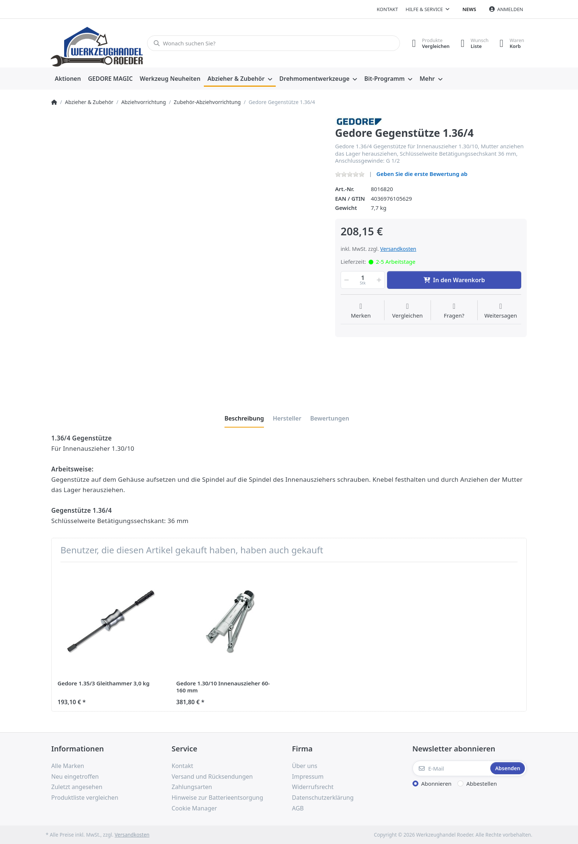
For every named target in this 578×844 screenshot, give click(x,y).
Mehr (427, 79)
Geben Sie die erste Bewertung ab (421, 173)
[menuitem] (67, 78)
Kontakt (387, 9)
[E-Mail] (450, 768)
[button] (346, 280)
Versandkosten (398, 248)
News (469, 9)
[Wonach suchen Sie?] (273, 43)
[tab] (244, 418)
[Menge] (363, 280)
